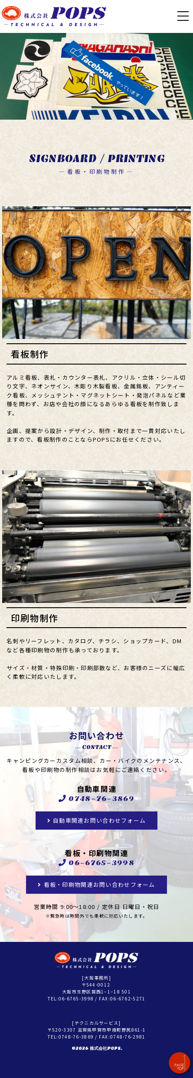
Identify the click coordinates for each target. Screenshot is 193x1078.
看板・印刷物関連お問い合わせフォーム (99, 884)
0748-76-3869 (101, 799)
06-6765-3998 (101, 863)
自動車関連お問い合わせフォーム (99, 820)
